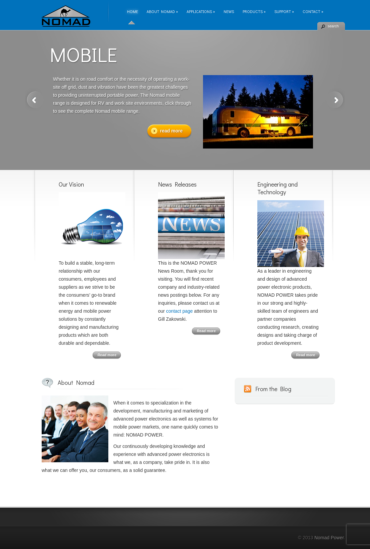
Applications (201, 11)
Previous (34, 99)
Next (335, 99)
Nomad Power (329, 537)
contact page (179, 311)
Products (254, 11)
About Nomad (162, 11)
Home (132, 11)
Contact (313, 11)
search (333, 26)
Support (284, 11)
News (229, 11)
